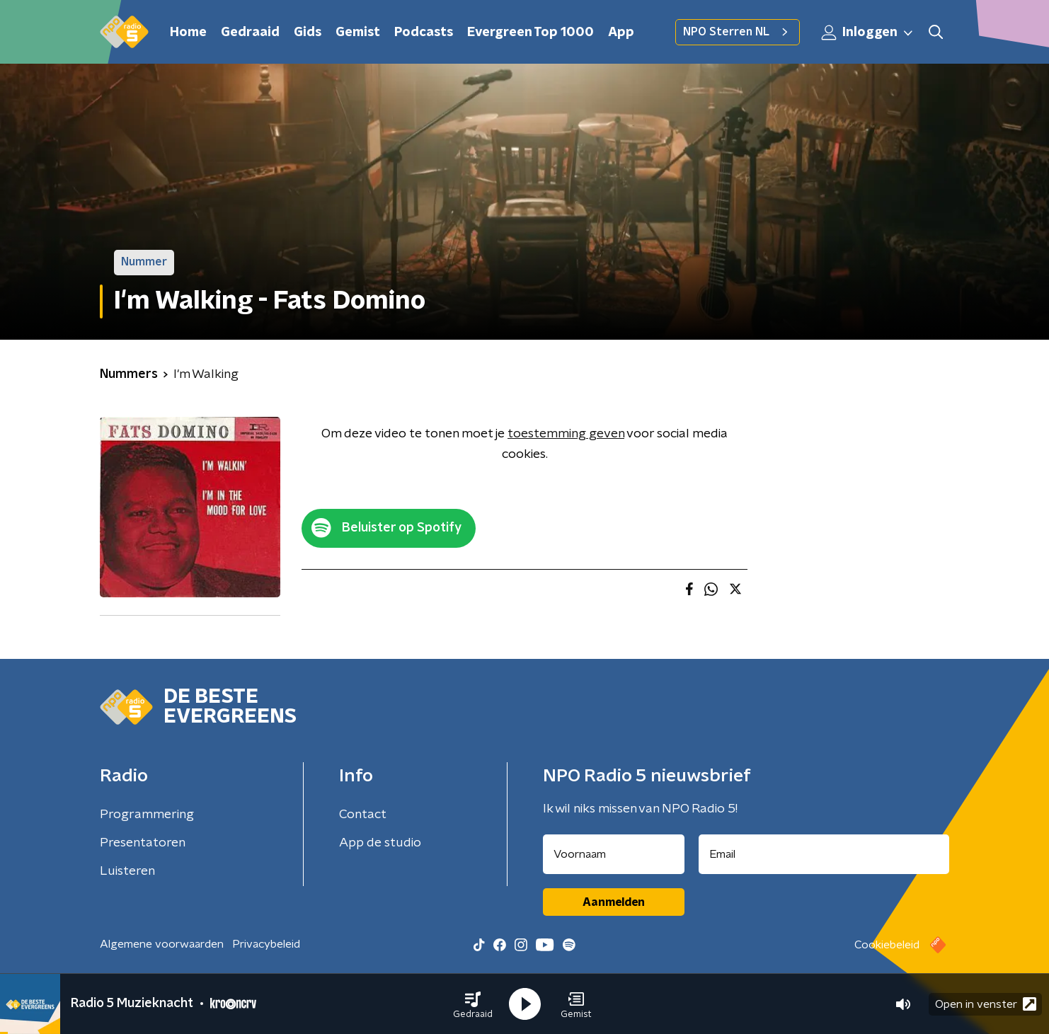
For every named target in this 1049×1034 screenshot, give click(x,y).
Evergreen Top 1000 (530, 32)
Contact (362, 814)
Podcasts (423, 32)
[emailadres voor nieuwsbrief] (824, 854)
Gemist (358, 32)
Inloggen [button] (868, 32)
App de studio (380, 843)
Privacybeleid (266, 944)
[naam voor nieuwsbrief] (613, 854)
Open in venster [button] (985, 1004)
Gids (307, 32)
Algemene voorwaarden (162, 944)
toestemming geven (566, 433)
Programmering (147, 814)
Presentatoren (142, 843)
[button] (472, 1004)
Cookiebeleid (886, 944)
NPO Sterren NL (737, 32)
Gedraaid (250, 32)
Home (188, 32)
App (621, 32)
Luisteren (127, 871)
